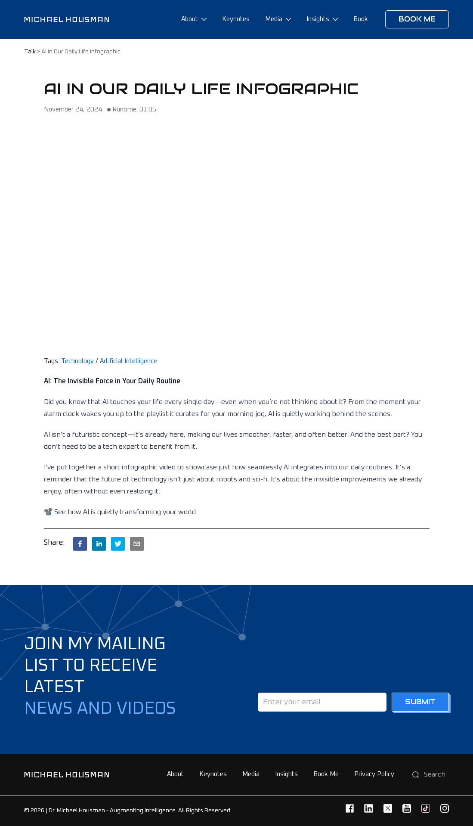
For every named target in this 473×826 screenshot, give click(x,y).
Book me (417, 19)
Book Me (326, 774)
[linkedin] (99, 544)
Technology (77, 361)
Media (273, 19)
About (189, 19)
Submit (420, 701)
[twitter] (118, 544)
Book (360, 19)
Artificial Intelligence (128, 361)
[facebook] (80, 544)
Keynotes (236, 19)
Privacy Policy (374, 774)
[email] (137, 544)
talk (30, 52)
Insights (317, 19)
